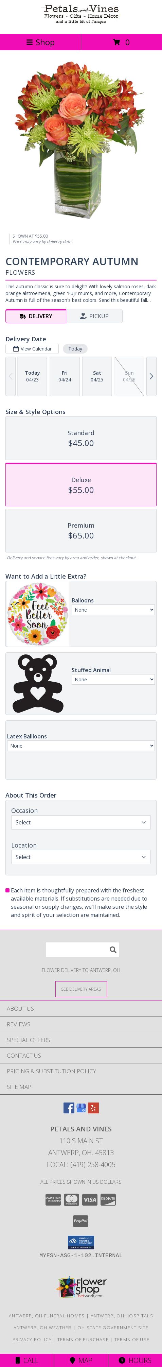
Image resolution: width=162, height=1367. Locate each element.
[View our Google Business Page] (81, 1111)
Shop (40, 42)
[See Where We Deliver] (81, 989)
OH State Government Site (112, 1328)
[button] (81, 1242)
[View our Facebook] (69, 1111)
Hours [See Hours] (135, 1360)
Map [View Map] (81, 1360)
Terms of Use (132, 1339)
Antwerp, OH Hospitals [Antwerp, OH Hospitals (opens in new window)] (122, 1316)
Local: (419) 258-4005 (81, 1164)
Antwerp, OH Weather (43, 1328)
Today (75, 348)
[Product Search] (82, 949)
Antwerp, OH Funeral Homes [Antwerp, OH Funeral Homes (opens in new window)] (47, 1316)
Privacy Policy (32, 1339)
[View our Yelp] (93, 1111)
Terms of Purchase (83, 1339)
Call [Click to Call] (27, 1360)
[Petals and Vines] (81, 24)
